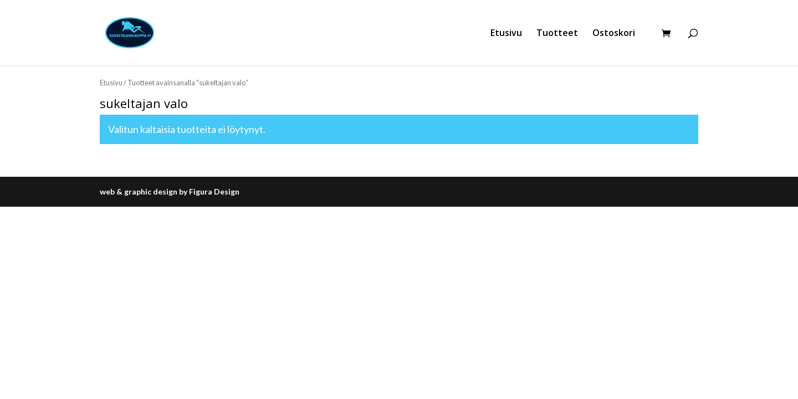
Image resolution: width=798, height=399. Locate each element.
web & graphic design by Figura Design (169, 191)
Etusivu (506, 34)
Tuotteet (557, 34)
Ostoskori (613, 34)
